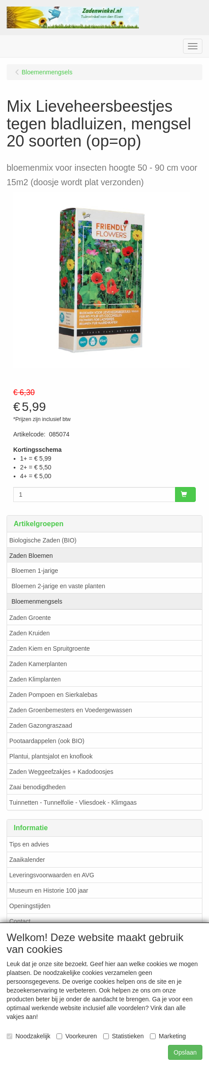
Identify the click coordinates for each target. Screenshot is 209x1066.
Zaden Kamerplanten (38, 663)
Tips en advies (29, 844)
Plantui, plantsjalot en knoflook (51, 756)
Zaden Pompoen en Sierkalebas (53, 694)
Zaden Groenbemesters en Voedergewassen (70, 710)
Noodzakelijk (28, 1036)
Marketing (168, 1036)
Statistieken (123, 1036)
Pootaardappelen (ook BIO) (46, 740)
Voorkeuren (76, 1036)
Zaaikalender (27, 859)
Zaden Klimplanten (35, 679)
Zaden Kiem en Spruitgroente (49, 648)
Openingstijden (29, 905)
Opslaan (185, 1052)
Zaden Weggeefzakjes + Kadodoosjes (61, 771)
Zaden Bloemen (31, 555)
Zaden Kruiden (29, 633)
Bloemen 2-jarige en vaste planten (58, 586)
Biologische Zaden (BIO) (43, 540)
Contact (19, 921)
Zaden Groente (30, 617)
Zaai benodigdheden (37, 787)
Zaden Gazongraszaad (40, 725)
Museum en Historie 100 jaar (48, 890)
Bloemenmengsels (36, 601)
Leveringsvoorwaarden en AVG (51, 875)
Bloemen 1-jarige (34, 570)
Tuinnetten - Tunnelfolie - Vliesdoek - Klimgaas (73, 802)
